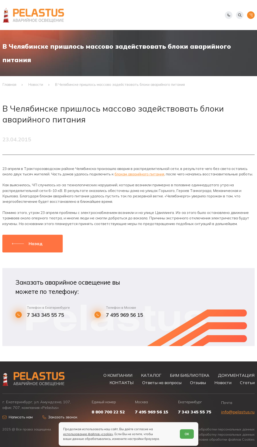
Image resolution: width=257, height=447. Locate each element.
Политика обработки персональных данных (218, 429)
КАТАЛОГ (151, 375)
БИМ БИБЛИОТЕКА (189, 375)
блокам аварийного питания (139, 174)
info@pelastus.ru (238, 412)
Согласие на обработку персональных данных (216, 435)
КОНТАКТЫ (122, 382)
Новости (222, 382)
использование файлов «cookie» (88, 434)
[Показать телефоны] (228, 15)
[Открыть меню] (251, 15)
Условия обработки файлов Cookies (225, 440)
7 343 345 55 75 (45, 315)
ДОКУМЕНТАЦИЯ (236, 375)
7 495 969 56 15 (124, 315)
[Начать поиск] (240, 15)
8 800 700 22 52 (108, 412)
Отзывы (198, 382)
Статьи (247, 382)
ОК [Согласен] (187, 434)
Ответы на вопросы (162, 382)
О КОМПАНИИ (118, 375)
